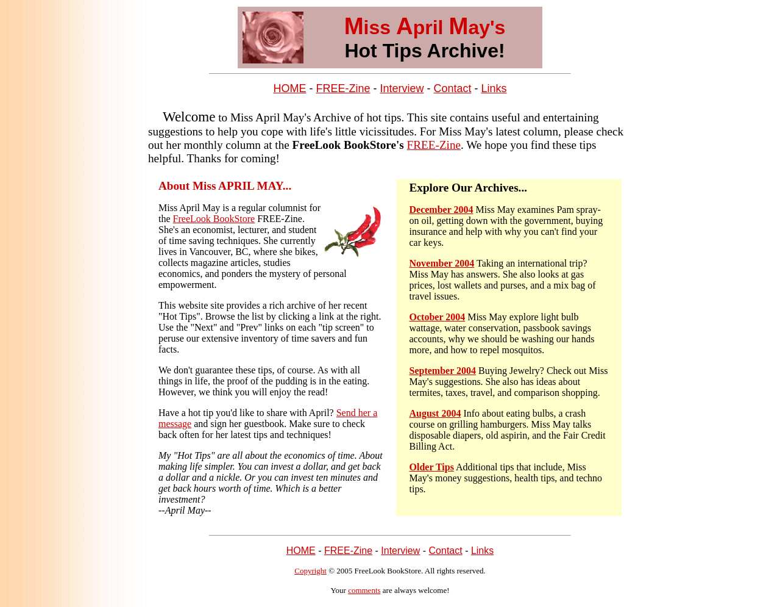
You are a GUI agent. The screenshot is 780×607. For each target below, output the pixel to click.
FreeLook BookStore (214, 219)
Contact (452, 88)
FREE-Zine (343, 88)
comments (364, 590)
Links (494, 88)
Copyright (310, 570)
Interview (402, 88)
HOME (289, 88)
